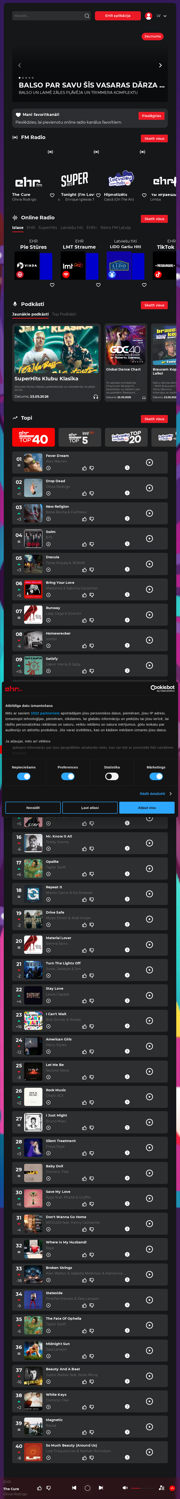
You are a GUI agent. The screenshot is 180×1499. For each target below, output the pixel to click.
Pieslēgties (151, 116)
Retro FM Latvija (116, 227)
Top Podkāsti (64, 314)
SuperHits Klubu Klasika (46, 379)
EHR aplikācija (118, 16)
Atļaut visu (147, 808)
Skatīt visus (155, 138)
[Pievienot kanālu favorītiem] (52, 195)
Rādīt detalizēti (152, 794)
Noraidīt (33, 808)
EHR (31, 227)
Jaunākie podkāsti (30, 314)
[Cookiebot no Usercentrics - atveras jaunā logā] (154, 688)
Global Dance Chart (123, 369)
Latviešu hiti (71, 227)
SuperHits (47, 227)
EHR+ (91, 227)
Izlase (17, 227)
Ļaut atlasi (90, 808)
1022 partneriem (45, 713)
